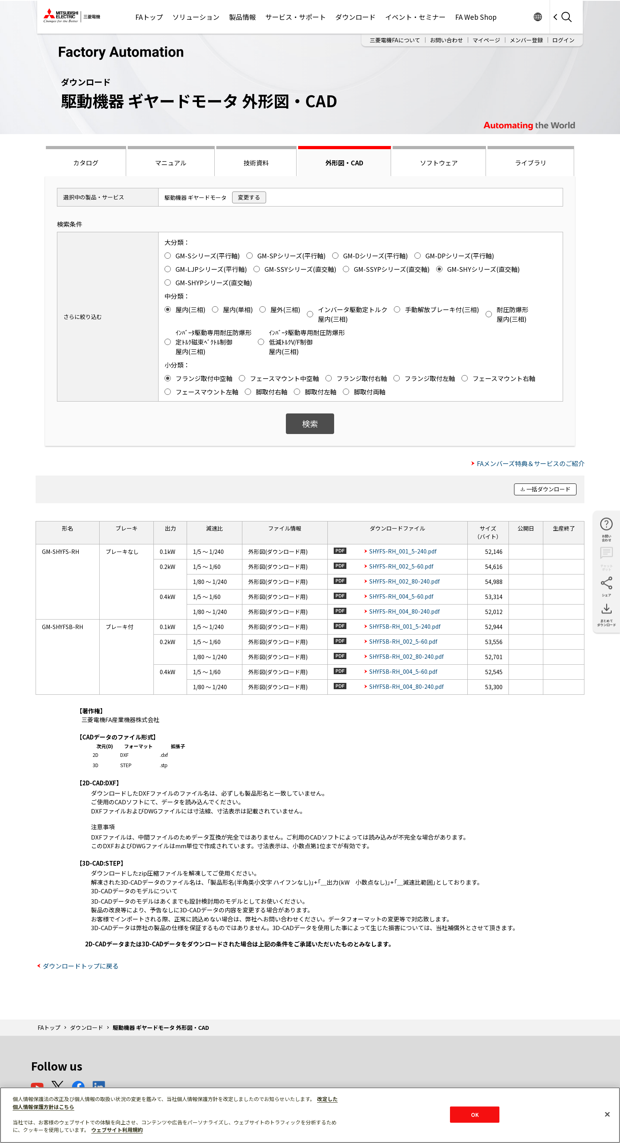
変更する (249, 197)
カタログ (85, 162)
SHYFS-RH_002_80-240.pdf (404, 581)
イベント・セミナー (415, 17)
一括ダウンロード (548, 489)
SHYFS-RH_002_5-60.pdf (401, 566)
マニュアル (171, 162)
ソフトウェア (439, 162)
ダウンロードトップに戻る (81, 966)
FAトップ (149, 17)
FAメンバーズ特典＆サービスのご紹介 (530, 463)
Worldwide (537, 17)
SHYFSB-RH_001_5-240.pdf (404, 626)
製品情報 (242, 17)
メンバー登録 (526, 40)
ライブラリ (530, 162)
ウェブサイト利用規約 (117, 1130)
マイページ (486, 40)
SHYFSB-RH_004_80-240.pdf (406, 686)
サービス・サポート (295, 17)
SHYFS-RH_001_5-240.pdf (403, 551)
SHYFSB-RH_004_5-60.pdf (403, 671)
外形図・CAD (344, 162)
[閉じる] (607, 1114)
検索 (310, 423)
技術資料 (256, 162)
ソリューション (195, 17)
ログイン (563, 40)
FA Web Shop (476, 17)
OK (475, 1114)
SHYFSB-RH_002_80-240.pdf (406, 656)
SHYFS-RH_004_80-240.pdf (404, 611)
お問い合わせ (446, 40)
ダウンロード (355, 17)
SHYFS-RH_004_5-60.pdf (401, 596)
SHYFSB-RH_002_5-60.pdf (403, 641)
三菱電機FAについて (395, 40)
